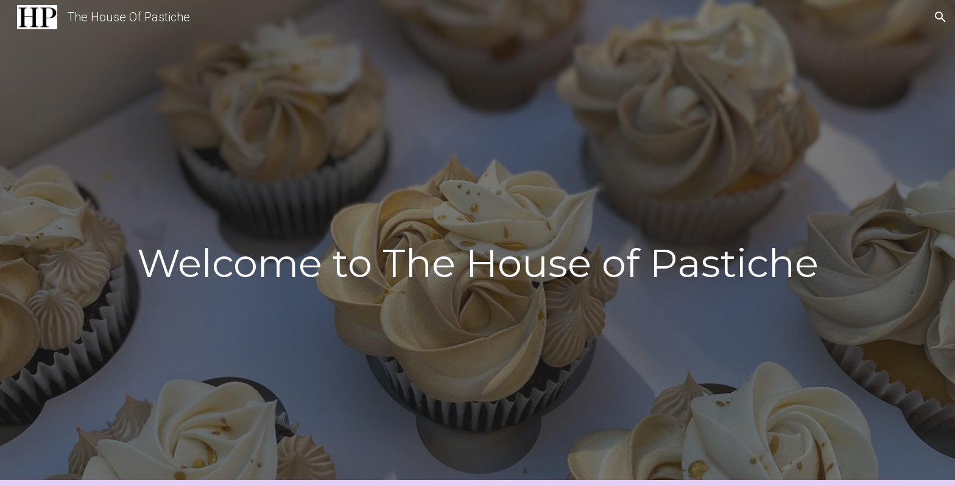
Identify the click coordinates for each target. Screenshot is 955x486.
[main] (477, 259)
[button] (940, 17)
